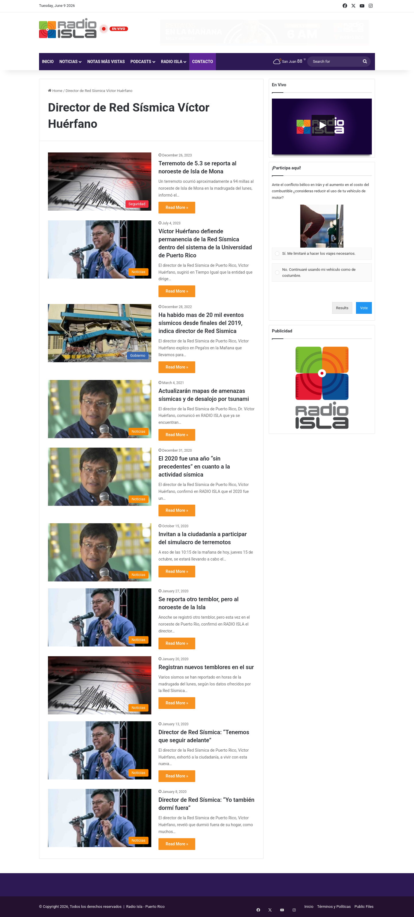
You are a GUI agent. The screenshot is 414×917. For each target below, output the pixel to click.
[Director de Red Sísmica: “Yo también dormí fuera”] (99, 818)
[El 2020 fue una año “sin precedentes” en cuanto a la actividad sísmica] (99, 477)
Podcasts (141, 61)
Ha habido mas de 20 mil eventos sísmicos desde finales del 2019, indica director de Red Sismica (201, 322)
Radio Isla (172, 61)
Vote (364, 308)
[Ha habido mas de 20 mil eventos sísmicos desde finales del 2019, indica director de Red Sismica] (99, 333)
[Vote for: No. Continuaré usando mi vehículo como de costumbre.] (322, 273)
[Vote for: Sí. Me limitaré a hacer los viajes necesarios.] (322, 232)
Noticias (68, 61)
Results (342, 308)
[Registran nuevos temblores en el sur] (99, 685)
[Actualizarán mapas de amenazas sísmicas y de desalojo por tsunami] (99, 409)
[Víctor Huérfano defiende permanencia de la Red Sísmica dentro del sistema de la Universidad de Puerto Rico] (99, 249)
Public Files (364, 906)
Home (55, 91)
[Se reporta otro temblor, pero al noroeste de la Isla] (99, 617)
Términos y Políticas (334, 906)
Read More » (177, 207)
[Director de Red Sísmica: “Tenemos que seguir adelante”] (99, 750)
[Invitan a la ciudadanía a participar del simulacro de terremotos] (99, 552)
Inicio (48, 61)
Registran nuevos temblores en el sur (206, 667)
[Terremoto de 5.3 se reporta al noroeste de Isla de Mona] (99, 181)
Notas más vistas (106, 61)
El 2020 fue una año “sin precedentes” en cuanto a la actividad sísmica (194, 466)
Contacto (202, 61)
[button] (321, 226)
